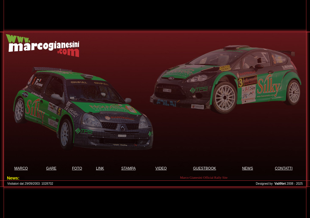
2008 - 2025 (295, 183)
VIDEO (161, 168)
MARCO (21, 168)
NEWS (247, 168)
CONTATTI (283, 168)
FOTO (77, 168)
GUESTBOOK (204, 168)
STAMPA (128, 168)
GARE (51, 168)
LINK (100, 168)
